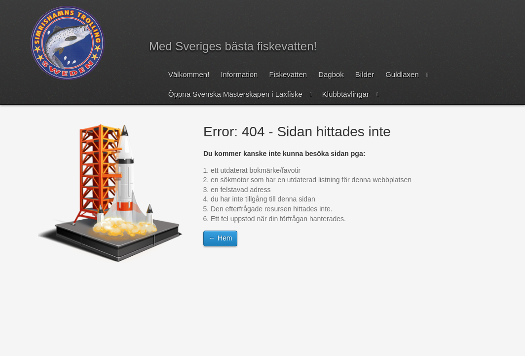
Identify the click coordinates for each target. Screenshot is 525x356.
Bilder (364, 74)
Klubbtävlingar (345, 94)
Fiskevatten (288, 74)
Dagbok (331, 74)
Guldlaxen (402, 74)
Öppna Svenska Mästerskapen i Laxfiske (235, 94)
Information (239, 74)
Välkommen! (188, 74)
